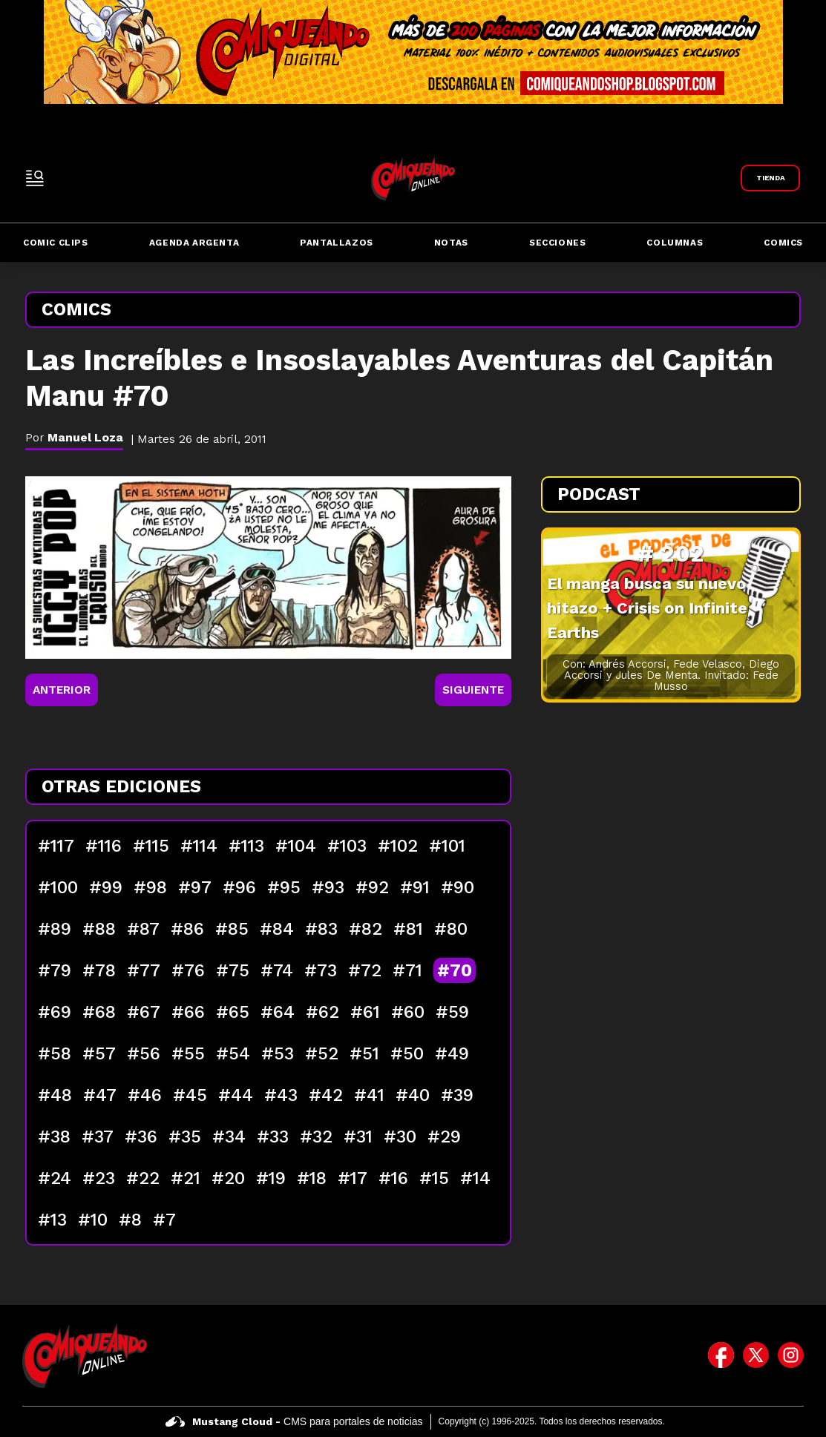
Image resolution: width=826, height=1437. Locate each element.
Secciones (557, 242)
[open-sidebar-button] (35, 178)
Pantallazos (336, 242)
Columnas (674, 242)
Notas (451, 242)
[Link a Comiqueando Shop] (770, 178)
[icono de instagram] (791, 1355)
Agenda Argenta (194, 242)
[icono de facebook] (721, 1355)
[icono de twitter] (756, 1355)
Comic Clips (55, 242)
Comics (783, 242)
